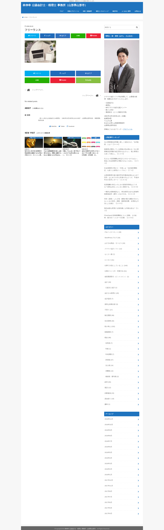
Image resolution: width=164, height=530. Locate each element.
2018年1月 (108, 474)
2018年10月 (109, 424)
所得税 (109, 359)
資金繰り (109, 398)
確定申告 (115, 11)
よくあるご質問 (126, 11)
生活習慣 (109, 320)
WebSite (54, 126)
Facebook (71, 126)
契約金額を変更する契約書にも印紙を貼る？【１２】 (121, 209)
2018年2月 (108, 468)
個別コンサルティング (102, 11)
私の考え (110, 326)
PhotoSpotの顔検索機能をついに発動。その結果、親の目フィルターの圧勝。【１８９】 (120, 216)
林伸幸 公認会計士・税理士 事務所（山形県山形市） (55, 5)
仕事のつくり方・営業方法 (116, 270)
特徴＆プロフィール (73, 11)
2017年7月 (108, 496)
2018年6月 (108, 446)
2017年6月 (108, 501)
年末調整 (109, 354)
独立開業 (109, 315)
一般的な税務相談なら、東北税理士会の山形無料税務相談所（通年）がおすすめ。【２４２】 (121, 193)
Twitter (63, 126)
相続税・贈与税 (112, 376)
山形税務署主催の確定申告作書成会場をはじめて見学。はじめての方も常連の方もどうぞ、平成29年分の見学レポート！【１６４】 (121, 177)
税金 (108, 337)
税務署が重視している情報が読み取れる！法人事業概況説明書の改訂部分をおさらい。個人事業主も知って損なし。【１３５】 (121, 151)
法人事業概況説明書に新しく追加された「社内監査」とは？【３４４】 (121, 143)
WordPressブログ (112, 237)
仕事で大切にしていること (116, 265)
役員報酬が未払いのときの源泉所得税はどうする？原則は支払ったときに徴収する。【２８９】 (121, 186)
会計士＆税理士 (112, 293)
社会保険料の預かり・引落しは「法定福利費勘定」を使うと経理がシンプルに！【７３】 (120, 169)
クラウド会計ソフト (113, 248)
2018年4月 (108, 457)
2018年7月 (108, 440)
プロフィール (127, 129)
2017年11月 (109, 485)
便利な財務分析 (111, 304)
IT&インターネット (113, 232)
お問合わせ (138, 11)
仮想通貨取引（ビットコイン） (117, 276)
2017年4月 (108, 512)
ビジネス (109, 259)
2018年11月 (109, 418)
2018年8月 (108, 435)
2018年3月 (108, 462)
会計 (108, 282)
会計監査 (109, 298)
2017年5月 (108, 507)
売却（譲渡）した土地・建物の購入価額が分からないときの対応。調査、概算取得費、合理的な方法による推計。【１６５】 (121, 201)
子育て (109, 309)
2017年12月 (109, 479)
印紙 (108, 348)
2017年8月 (108, 490)
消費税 (109, 370)
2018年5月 (108, 451)
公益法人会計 (111, 287)
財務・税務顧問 (87, 11)
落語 (108, 387)
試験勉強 (109, 392)
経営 (108, 381)
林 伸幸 (27, 115)
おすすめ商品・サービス (115, 243)
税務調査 (109, 331)
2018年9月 (108, 429)
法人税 (109, 365)
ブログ (61, 11)
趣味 (107, 403)
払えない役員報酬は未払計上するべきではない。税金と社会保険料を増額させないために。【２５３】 (121, 161)
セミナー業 (110, 254)
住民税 (108, 342)
